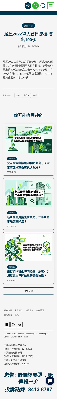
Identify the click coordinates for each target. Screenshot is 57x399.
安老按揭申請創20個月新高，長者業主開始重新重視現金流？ (28, 165)
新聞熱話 (28, 26)
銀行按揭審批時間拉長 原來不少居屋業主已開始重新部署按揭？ (28, 273)
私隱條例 (29, 310)
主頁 (17, 315)
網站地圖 (8, 310)
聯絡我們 (8, 315)
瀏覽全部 (28, 291)
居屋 (18, 95)
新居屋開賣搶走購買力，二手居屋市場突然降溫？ (28, 219)
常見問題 (19, 310)
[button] (50, 5)
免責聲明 (40, 310)
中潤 (35, 95)
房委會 (26, 95)
